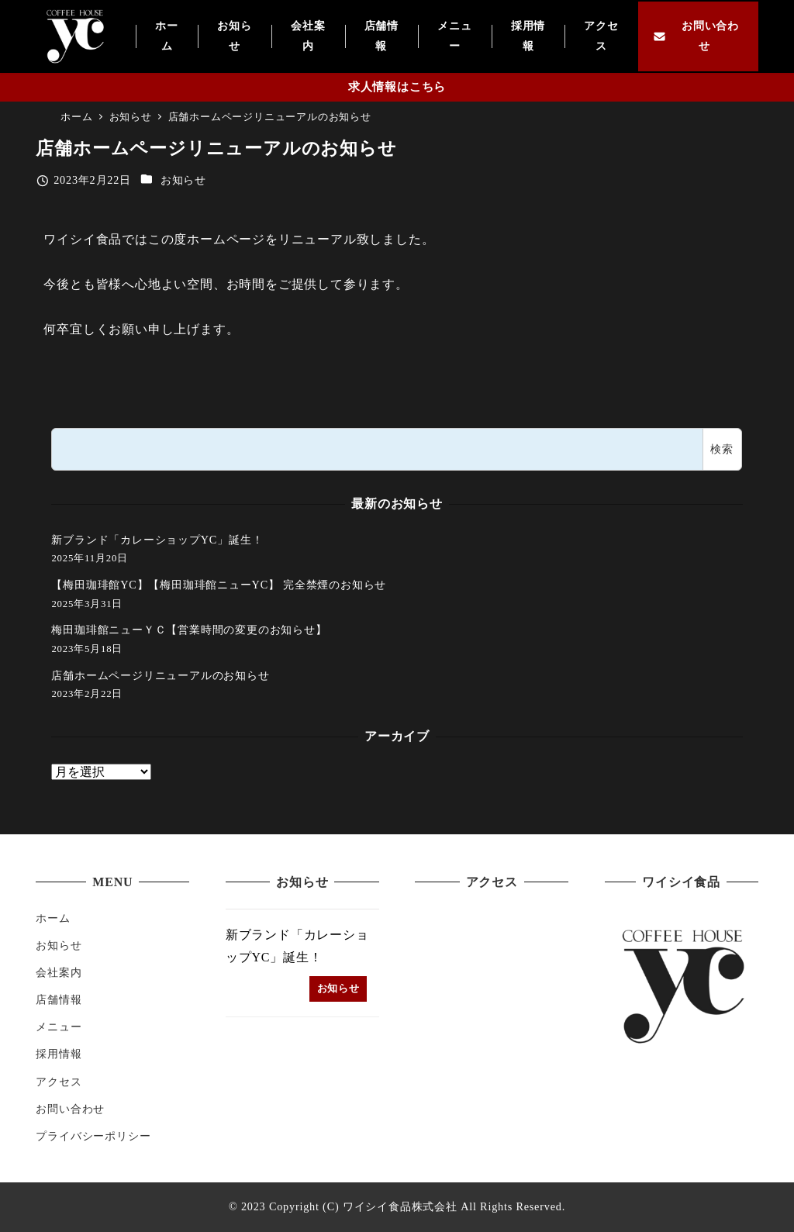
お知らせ (183, 180)
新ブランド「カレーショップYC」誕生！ (157, 539)
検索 (722, 449)
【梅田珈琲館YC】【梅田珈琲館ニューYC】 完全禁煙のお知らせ (218, 584)
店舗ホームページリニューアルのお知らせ (160, 675)
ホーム (53, 918)
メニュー (58, 1026)
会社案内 (58, 972)
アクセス (58, 1081)
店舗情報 (58, 999)
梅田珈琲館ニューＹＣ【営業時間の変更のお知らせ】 (188, 629)
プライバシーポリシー (93, 1136)
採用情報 (58, 1053)
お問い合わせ (70, 1109)
